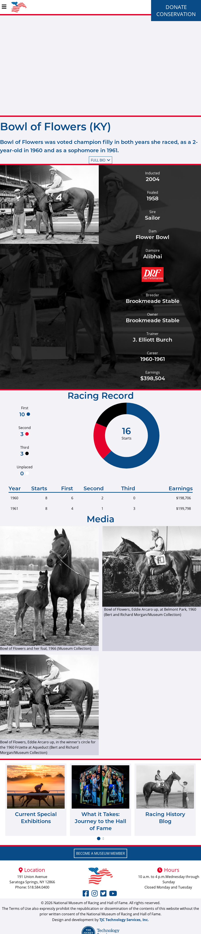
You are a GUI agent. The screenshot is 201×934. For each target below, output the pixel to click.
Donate (176, 7)
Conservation (176, 14)
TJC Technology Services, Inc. (124, 919)
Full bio (100, 160)
